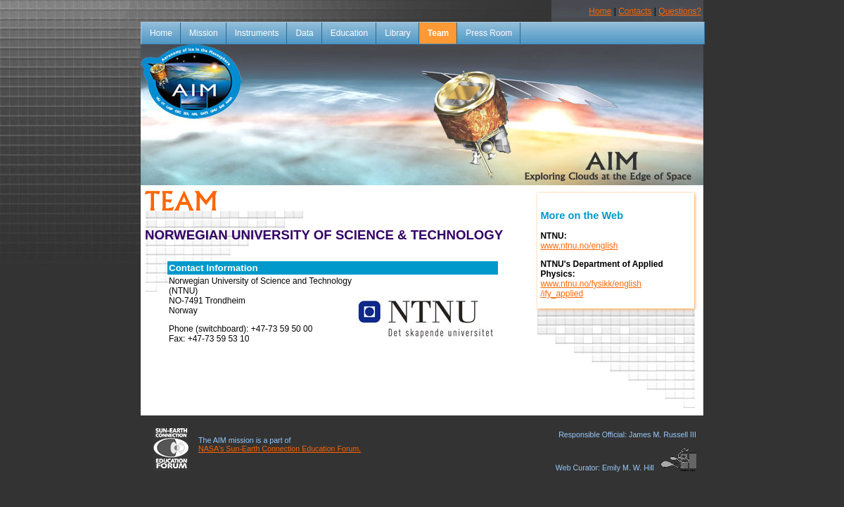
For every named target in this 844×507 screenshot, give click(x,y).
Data (304, 33)
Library (398, 33)
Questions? (679, 11)
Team (438, 33)
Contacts (634, 11)
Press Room (489, 33)
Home (600, 11)
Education (349, 33)
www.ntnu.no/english (579, 246)
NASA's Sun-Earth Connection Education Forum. (279, 448)
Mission (203, 33)
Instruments (257, 33)
